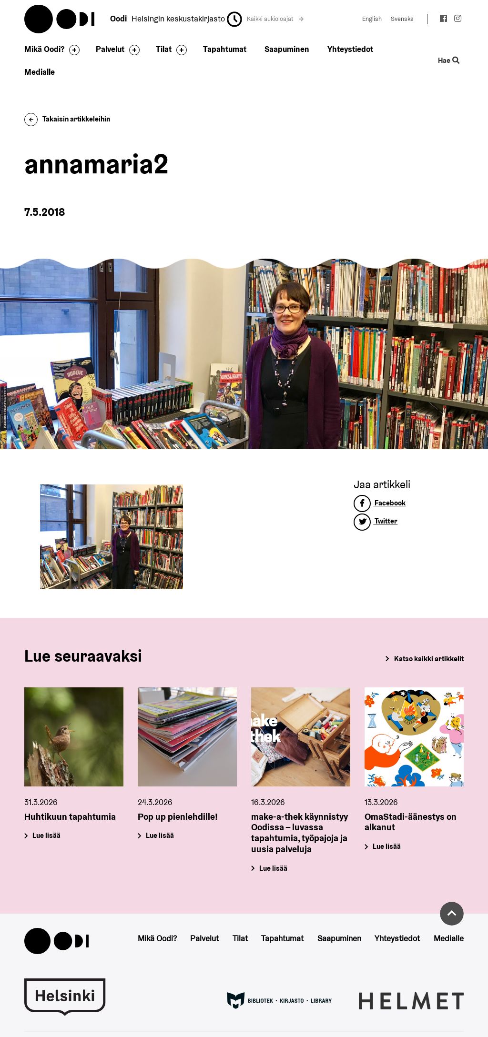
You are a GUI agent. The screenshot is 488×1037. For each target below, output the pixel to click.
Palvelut (110, 49)
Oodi (60, 19)
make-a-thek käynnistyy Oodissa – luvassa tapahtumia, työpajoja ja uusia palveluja (299, 833)
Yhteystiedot (350, 49)
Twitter (375, 520)
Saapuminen (286, 49)
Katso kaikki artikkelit (429, 658)
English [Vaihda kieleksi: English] (372, 19)
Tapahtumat (224, 49)
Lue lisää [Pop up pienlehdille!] (160, 835)
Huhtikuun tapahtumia (70, 816)
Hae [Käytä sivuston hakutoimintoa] (448, 60)
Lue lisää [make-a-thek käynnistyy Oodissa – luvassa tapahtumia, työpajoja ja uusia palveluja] (273, 868)
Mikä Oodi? (44, 49)
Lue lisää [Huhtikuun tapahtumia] (47, 835)
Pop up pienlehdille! (178, 816)
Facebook (380, 502)
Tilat (164, 49)
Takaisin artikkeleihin (67, 118)
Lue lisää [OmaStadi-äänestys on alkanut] (387, 846)
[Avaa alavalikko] (72, 50)
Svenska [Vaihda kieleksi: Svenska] (402, 19)
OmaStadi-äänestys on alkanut (411, 822)
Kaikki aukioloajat (275, 19)
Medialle (39, 72)
